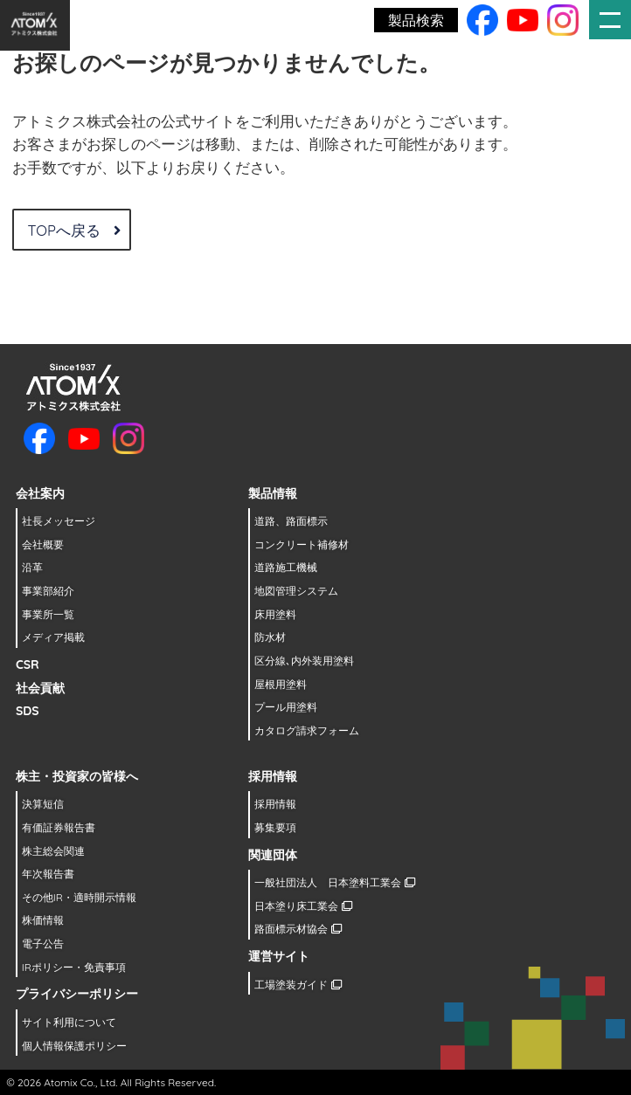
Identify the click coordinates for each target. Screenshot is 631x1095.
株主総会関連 (53, 850)
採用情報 (275, 803)
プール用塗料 (285, 706)
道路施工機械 (285, 567)
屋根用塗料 (280, 684)
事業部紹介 (48, 590)
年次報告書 (48, 873)
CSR (27, 664)
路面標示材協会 (297, 928)
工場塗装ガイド (297, 984)
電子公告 (43, 943)
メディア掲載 (53, 637)
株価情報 (43, 919)
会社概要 (43, 544)
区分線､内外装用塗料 (304, 660)
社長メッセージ (58, 520)
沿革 (32, 567)
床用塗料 (275, 614)
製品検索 (416, 20)
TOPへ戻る (73, 230)
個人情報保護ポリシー (74, 1045)
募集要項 (275, 827)
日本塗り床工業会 (302, 905)
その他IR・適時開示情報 (79, 897)
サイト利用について (69, 1022)
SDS (27, 711)
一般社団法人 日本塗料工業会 (334, 882)
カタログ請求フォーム (306, 730)
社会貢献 (40, 688)
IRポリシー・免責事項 (74, 967)
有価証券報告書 (58, 827)
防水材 (270, 637)
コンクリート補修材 (301, 544)
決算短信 (43, 803)
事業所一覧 (48, 614)
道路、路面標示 (291, 520)
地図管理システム (296, 590)
